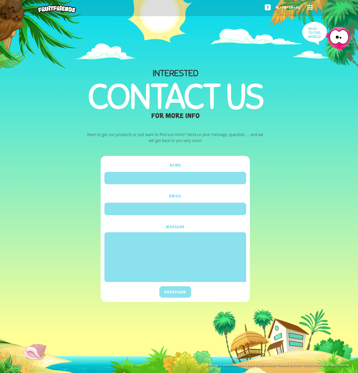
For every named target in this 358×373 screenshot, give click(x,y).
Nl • (278, 7)
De (298, 7)
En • (292, 7)
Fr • (285, 7)
